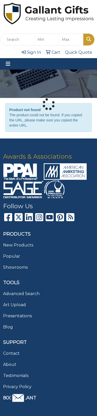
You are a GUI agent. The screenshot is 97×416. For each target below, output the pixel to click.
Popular (11, 256)
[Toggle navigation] (8, 63)
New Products (18, 245)
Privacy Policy (17, 386)
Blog (8, 327)
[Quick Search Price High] (71, 39)
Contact (11, 353)
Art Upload (14, 304)
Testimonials (15, 375)
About (9, 364)
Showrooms (15, 267)
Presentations (17, 315)
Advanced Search (21, 293)
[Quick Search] (17, 39)
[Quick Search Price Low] (47, 39)
